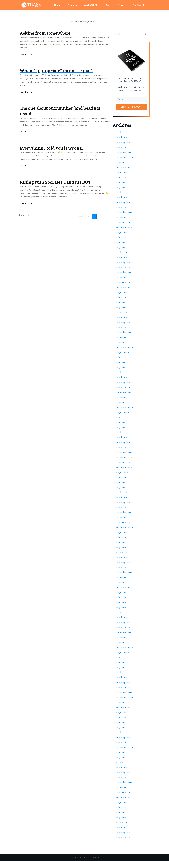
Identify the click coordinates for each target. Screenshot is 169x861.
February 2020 (123, 502)
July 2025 (121, 177)
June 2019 (121, 542)
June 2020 (121, 482)
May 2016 (121, 727)
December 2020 (124, 452)
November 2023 (124, 277)
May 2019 (121, 547)
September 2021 (124, 407)
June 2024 (121, 242)
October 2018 (123, 582)
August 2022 (122, 352)
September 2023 (124, 287)
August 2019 (122, 532)
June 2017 (121, 662)
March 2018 (122, 617)
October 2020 (123, 462)
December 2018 (124, 572)
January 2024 (123, 267)
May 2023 (121, 307)
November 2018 (124, 577)
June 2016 (121, 722)
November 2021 (124, 397)
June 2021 (121, 422)
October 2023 (123, 282)
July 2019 (121, 537)
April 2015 (121, 762)
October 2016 (123, 702)
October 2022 (123, 342)
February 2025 (123, 202)
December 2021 (124, 392)
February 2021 (123, 442)
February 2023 (123, 322)
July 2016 (121, 717)
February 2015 (123, 772)
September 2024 (124, 227)
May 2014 (121, 817)
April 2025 (121, 192)
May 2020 (121, 487)
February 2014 (123, 832)
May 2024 (121, 247)
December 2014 (124, 782)
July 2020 (121, 477)
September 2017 (124, 647)
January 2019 (123, 567)
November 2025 (124, 157)
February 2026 (123, 142)
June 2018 (121, 602)
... (27, 47)
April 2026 (121, 132)
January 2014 (123, 837)
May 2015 (121, 757)
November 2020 (124, 457)
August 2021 (122, 412)
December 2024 (124, 212)
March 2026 (122, 137)
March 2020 (122, 497)
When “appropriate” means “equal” (56, 70)
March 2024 (122, 257)
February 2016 (123, 737)
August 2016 (122, 712)
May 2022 (121, 367)
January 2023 (123, 327)
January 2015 (123, 777)
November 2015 (124, 747)
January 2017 (123, 687)
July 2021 (121, 417)
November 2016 (124, 697)
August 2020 (122, 472)
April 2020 (121, 492)
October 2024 (123, 222)
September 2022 (124, 347)
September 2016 (124, 707)
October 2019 (123, 522)
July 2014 (121, 807)
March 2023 (122, 317)
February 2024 (123, 262)
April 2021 (121, 432)
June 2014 (121, 812)
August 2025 (122, 172)
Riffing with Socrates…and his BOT (55, 182)
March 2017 (122, 677)
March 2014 (122, 827)
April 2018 (121, 612)
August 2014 (122, 802)
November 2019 (124, 517)
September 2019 (124, 527)
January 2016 (123, 742)
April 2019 (121, 552)
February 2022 (123, 382)
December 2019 (124, 512)
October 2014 (123, 792)
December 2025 (124, 152)
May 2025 (121, 187)
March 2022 (122, 377)
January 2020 (123, 507)
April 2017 (121, 672)
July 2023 (121, 297)
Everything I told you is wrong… (53, 148)
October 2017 (123, 642)
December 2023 (124, 272)
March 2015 (122, 767)
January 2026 (123, 147)
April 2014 (121, 822)
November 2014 (124, 787)
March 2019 (122, 557)
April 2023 (121, 312)
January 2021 (123, 447)
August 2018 (122, 592)
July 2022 (121, 357)
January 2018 (123, 627)
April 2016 (121, 732)
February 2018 (123, 622)
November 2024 (124, 217)
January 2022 (123, 387)
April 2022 (121, 372)
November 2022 (124, 337)
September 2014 (124, 797)
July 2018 (121, 597)
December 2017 (124, 632)
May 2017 (121, 667)
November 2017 (124, 637)
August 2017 (122, 652)
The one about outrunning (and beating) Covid (60, 111)
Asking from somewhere (45, 33)
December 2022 (124, 332)
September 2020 (124, 467)
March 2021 (122, 437)
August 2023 (122, 292)
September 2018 (124, 587)
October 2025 (123, 162)
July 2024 (121, 237)
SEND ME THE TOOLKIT (131, 107)
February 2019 (123, 562)
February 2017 (123, 682)
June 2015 (121, 752)
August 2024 (122, 232)
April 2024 (121, 252)
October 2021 (123, 402)
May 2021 (121, 427)
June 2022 (121, 362)
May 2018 (121, 607)
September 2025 (124, 167)
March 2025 (122, 197)
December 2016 (124, 692)
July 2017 (121, 657)
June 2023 (121, 302)
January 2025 (123, 207)
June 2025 (121, 182)
